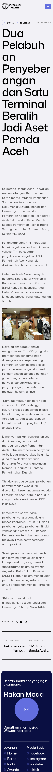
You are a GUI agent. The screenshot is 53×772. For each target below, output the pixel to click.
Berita (10, 22)
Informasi (25, 22)
